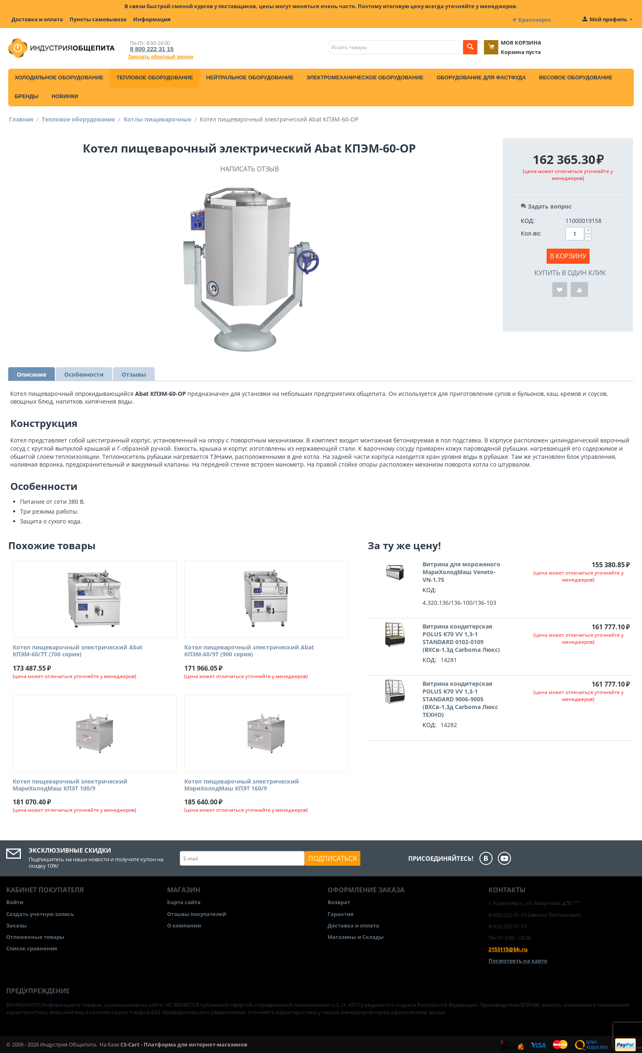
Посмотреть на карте (517, 959)
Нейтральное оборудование (249, 76)
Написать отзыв (249, 167)
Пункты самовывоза (98, 19)
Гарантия (341, 912)
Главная (21, 118)
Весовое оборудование (576, 76)
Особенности (84, 373)
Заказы (16, 924)
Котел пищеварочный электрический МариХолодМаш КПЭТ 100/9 (70, 784)
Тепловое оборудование (154, 76)
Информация (152, 19)
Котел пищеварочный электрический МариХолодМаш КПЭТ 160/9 (241, 784)
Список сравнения (31, 947)
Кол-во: (531, 232)
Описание (31, 373)
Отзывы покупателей (196, 912)
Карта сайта (184, 901)
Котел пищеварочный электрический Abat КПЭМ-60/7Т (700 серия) (77, 650)
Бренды (26, 95)
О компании (184, 924)
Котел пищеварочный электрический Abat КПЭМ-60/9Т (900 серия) (249, 650)
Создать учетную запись (40, 912)
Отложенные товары (35, 935)
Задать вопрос (546, 205)
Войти (14, 901)
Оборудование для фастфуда (481, 76)
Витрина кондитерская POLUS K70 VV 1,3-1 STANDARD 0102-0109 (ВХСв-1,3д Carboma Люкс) (461, 636)
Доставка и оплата (37, 19)
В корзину (568, 254)
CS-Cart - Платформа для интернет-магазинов (183, 1043)
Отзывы (134, 373)
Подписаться (332, 857)
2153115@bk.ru (508, 948)
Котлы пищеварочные (157, 118)
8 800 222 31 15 (149, 48)
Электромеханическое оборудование (365, 76)
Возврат (339, 901)
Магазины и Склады (356, 935)
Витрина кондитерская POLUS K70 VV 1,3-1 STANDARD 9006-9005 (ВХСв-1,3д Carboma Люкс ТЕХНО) (460, 697)
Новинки (65, 95)
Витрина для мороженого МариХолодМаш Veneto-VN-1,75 (461, 570)
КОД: (528, 219)
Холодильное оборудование (59, 76)
